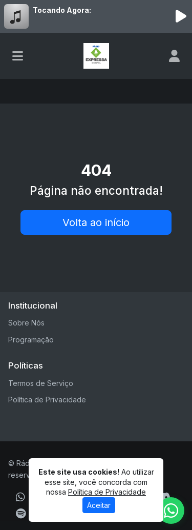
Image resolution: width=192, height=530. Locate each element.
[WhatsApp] (20, 497)
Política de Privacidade (47, 399)
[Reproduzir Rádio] (181, 16)
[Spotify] (21, 513)
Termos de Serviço (40, 383)
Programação (31, 339)
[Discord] (164, 497)
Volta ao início (96, 222)
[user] (174, 56)
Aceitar (99, 505)
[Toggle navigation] (17, 56)
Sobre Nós (26, 322)
